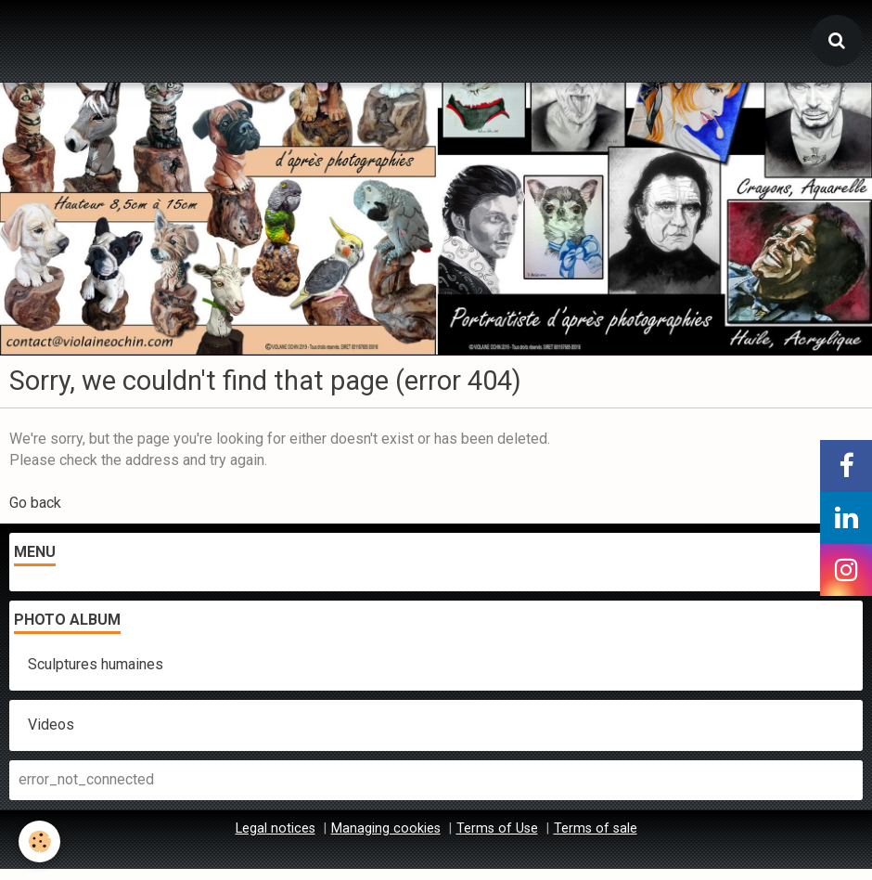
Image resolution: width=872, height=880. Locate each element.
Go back (35, 502)
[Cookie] (39, 841)
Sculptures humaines (95, 664)
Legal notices (275, 828)
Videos (51, 724)
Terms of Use (497, 828)
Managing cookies (386, 828)
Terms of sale (595, 828)
